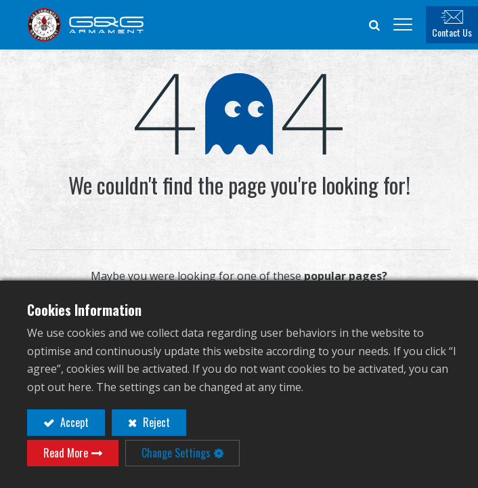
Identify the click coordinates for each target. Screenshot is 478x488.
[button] (374, 24)
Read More (65, 453)
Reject (155, 422)
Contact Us (452, 32)
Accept (73, 422)
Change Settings (176, 453)
